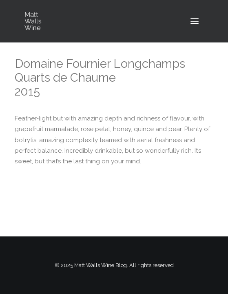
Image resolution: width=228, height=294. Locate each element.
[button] (194, 21)
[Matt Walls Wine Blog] (33, 21)
